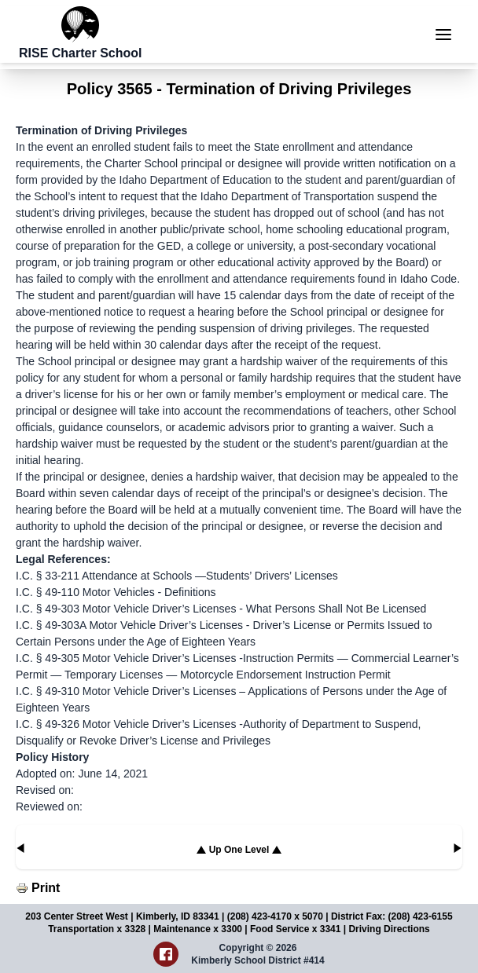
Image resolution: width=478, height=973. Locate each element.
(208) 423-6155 (420, 916)
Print (45, 887)
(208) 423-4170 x (264, 916)
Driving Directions (388, 929)
